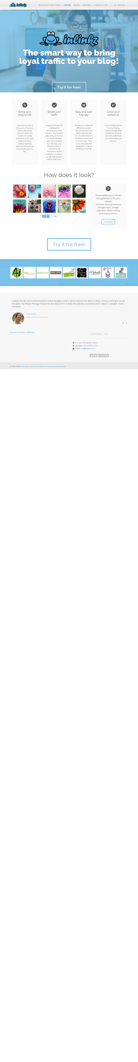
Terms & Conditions (38, 366)
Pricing (87, 5)
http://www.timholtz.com (37, 317)
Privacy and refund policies (55, 366)
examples (108, 222)
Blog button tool (49, 5)
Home (67, 5)
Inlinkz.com (24, 366)
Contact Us (100, 5)
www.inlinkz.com (90, 345)
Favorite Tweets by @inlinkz (22, 332)
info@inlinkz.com (87, 348)
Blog (76, 5)
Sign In (119, 5)
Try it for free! (69, 244)
